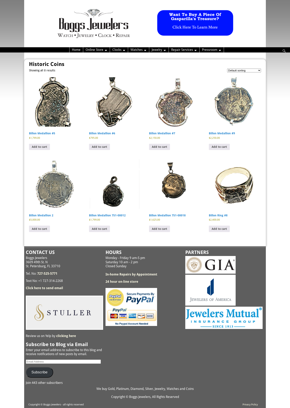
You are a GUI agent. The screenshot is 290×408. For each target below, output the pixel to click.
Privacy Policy (250, 404)
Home (76, 50)
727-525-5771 (47, 273)
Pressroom (209, 50)
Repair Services (182, 50)
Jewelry (157, 50)
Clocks (116, 50)
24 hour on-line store (122, 282)
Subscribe (39, 372)
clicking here (66, 336)
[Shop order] (244, 70)
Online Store (94, 50)
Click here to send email (44, 288)
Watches (136, 50)
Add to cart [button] (39, 146)
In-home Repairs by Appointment (131, 274)
